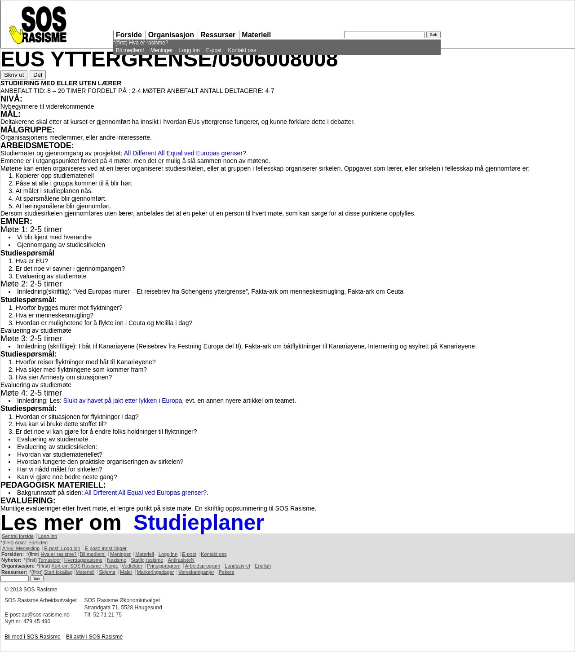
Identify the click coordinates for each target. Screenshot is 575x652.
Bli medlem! (130, 50)
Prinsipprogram (164, 565)
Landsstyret (237, 565)
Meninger (161, 50)
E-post (214, 50)
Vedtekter (132, 565)
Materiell (256, 35)
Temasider (49, 560)
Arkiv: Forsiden (31, 542)
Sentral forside (18, 536)
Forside (129, 35)
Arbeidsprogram (202, 565)
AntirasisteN (181, 560)
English (263, 565)
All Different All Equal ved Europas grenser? (185, 153)
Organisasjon (171, 35)
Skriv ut (14, 74)
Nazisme (116, 560)
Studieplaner (198, 522)
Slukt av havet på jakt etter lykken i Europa (122, 400)
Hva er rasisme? (148, 43)
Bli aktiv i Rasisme (94, 637)
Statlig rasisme (147, 560)
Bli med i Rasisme (32, 637)
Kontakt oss (242, 50)
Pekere (226, 572)
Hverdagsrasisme (83, 560)
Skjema (107, 572)
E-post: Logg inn (62, 548)
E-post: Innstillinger (105, 548)
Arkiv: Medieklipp (21, 548)
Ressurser (217, 35)
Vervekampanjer (196, 572)
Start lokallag (58, 572)
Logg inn (189, 50)
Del (37, 74)
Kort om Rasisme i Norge (84, 565)
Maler (126, 572)
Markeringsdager (155, 572)
